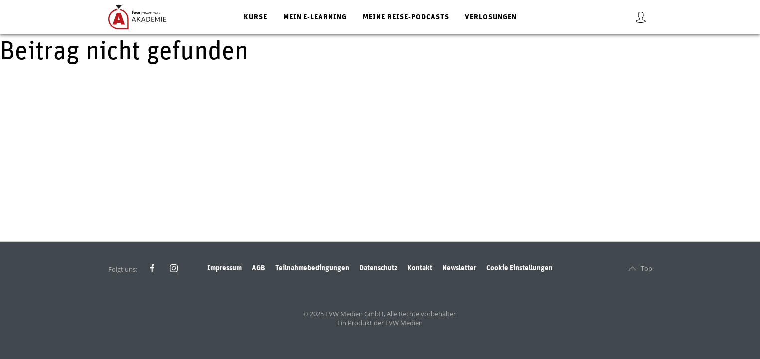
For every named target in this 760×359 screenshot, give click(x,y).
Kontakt (419, 268)
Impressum (224, 268)
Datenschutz (378, 268)
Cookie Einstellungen (519, 268)
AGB (258, 268)
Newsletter (459, 268)
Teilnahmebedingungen (312, 268)
